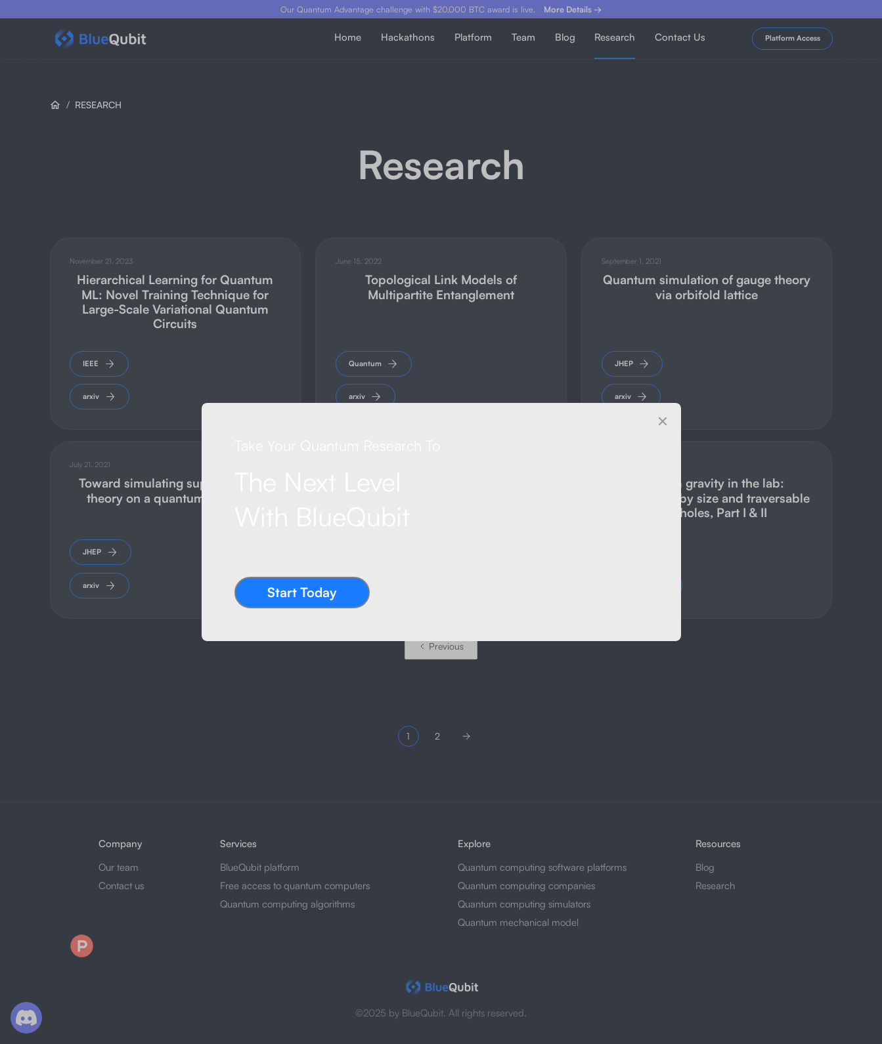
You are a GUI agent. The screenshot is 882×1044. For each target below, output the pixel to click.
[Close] (662, 421)
